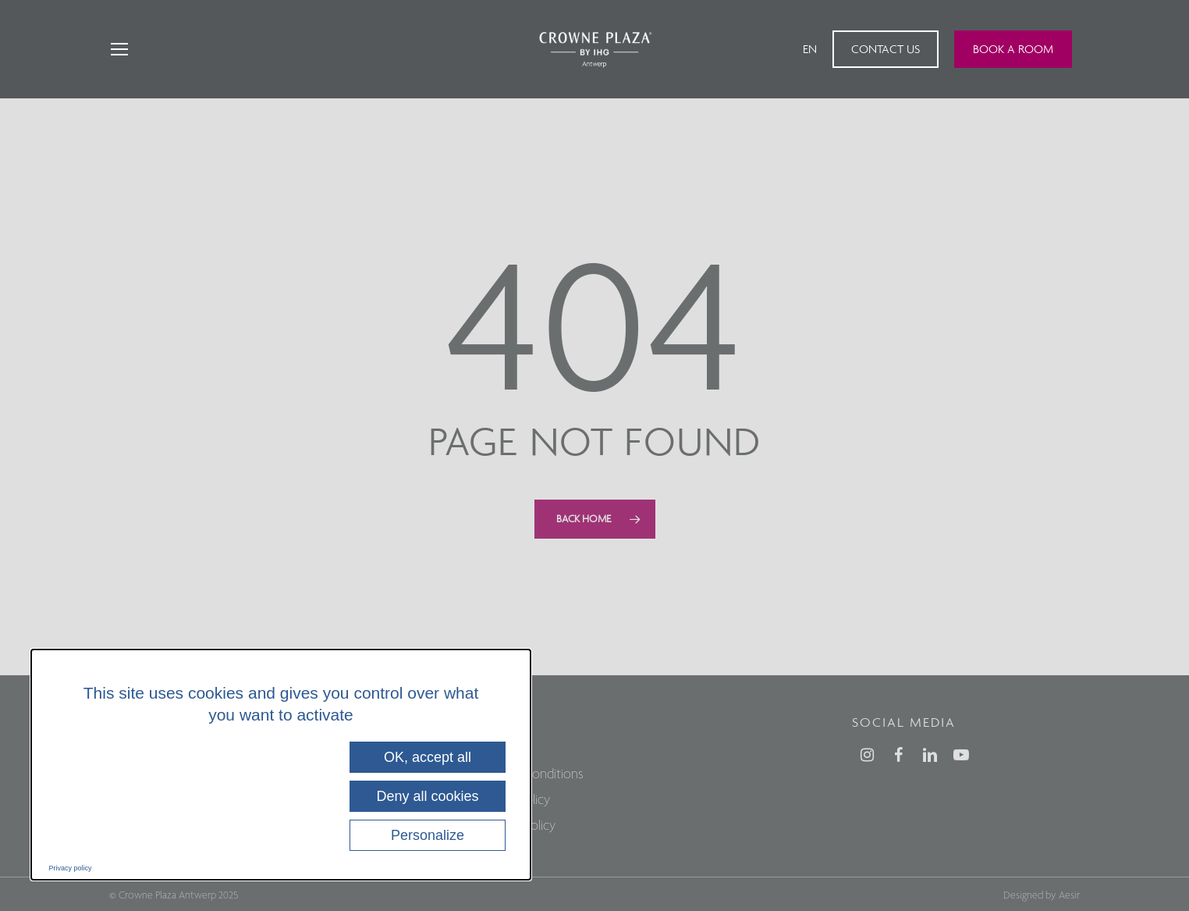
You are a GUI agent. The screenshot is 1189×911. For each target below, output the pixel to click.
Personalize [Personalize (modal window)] (427, 835)
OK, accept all (427, 757)
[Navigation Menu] (118, 49)
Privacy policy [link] (70, 868)
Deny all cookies (427, 796)
